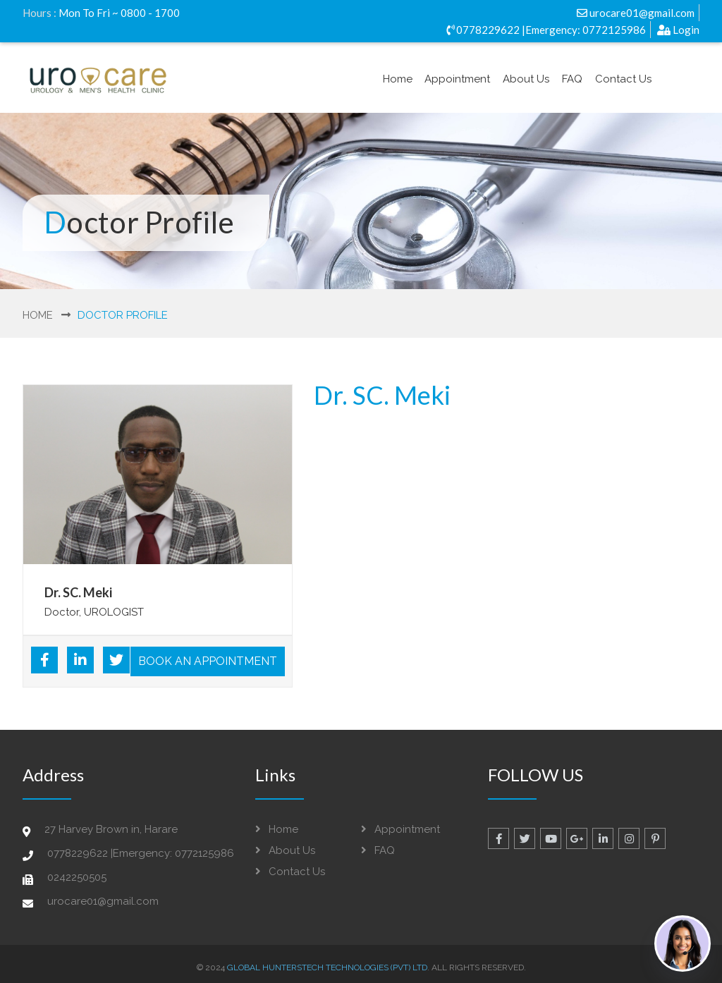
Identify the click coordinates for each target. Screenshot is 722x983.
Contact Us (623, 79)
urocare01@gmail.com (636, 12)
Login (678, 29)
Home (397, 79)
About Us (526, 79)
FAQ (572, 79)
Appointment (457, 79)
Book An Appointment (207, 661)
